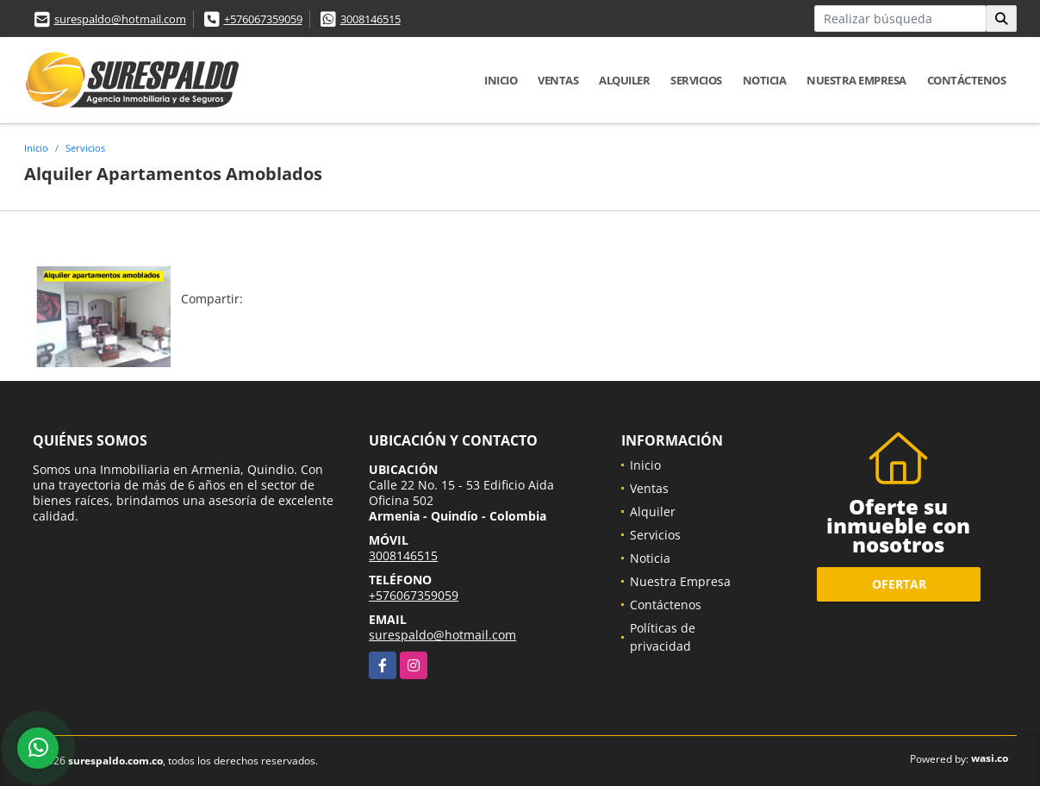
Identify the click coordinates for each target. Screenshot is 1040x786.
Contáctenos (966, 80)
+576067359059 (263, 19)
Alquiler (624, 80)
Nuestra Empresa (856, 80)
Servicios (696, 80)
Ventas (558, 80)
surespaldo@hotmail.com (120, 19)
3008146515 (370, 19)
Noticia (765, 80)
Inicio (500, 80)
